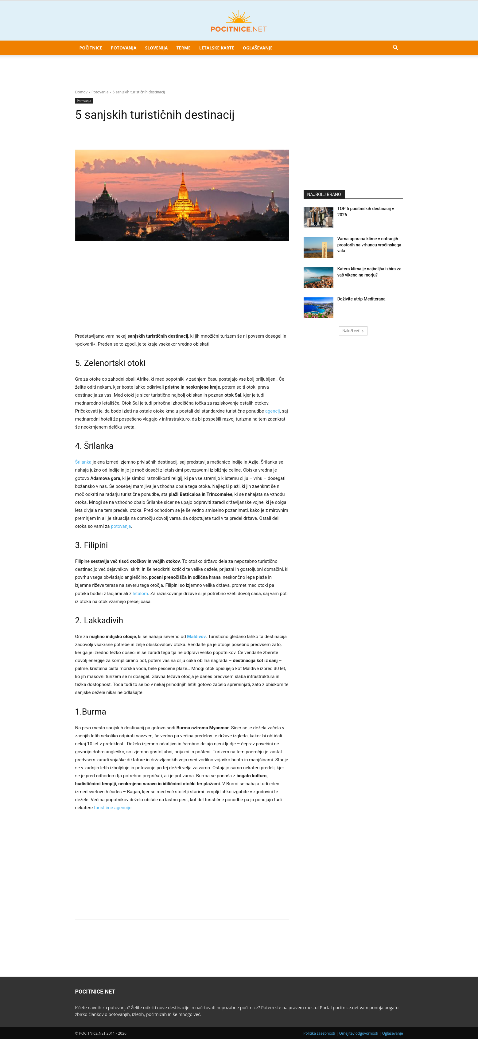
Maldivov (196, 636)
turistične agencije (112, 807)
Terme (184, 48)
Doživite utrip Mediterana (361, 298)
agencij (272, 411)
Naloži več (353, 330)
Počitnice (91, 48)
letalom (140, 593)
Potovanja (124, 48)
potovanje (121, 526)
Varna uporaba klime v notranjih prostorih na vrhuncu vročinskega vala (369, 244)
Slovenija (156, 48)
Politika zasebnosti (319, 1033)
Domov (81, 92)
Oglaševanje (258, 48)
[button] (395, 48)
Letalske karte (216, 48)
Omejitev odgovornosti (358, 1033)
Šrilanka (83, 462)
